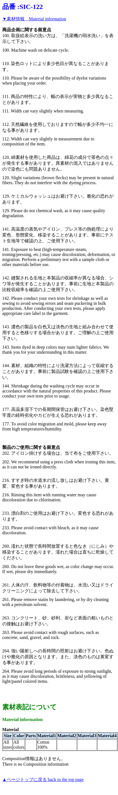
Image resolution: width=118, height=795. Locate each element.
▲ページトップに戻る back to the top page (43, 779)
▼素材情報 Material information (34, 18)
